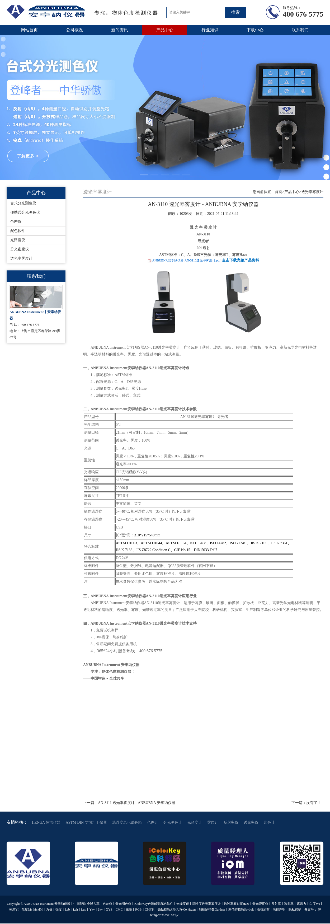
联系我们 (300, 30)
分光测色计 (172, 822)
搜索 (235, 12)
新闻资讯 (119, 30)
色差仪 (15, 222)
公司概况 (74, 30)
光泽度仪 (17, 240)
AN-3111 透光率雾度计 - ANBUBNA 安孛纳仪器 (136, 803)
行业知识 (209, 30)
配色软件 (17, 231)
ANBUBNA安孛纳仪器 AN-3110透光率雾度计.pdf (186, 260)
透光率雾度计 (21, 258)
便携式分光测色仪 (25, 212)
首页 (278, 192)
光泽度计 (194, 822)
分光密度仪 (19, 249)
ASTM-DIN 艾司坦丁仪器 (86, 822)
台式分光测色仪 (23, 203)
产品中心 (164, 30)
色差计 (152, 822)
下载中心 (255, 30)
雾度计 (212, 822)
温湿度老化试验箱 (127, 822)
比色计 (269, 822)
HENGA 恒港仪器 (46, 822)
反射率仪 (231, 822)
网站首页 (29, 30)
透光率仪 (251, 822)
